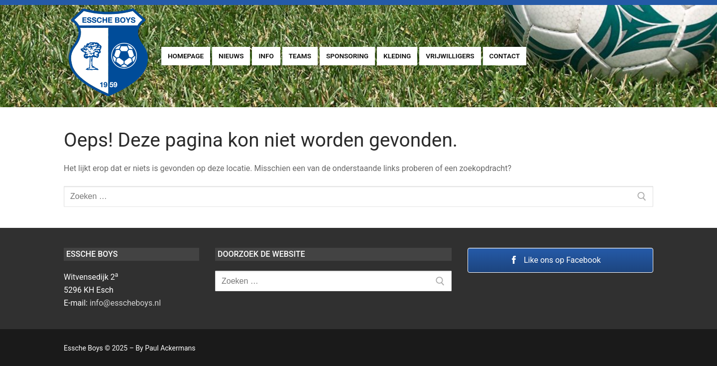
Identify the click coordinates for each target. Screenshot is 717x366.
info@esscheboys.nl (125, 303)
